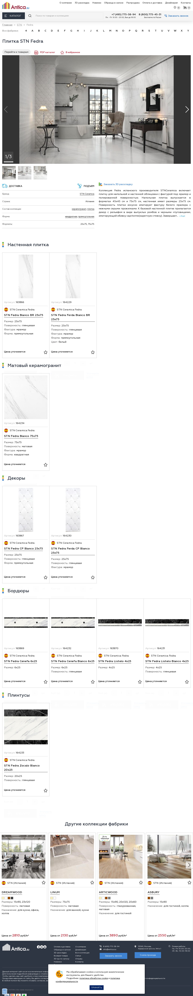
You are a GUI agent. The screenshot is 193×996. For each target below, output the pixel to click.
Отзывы (78, 959)
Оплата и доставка (152, 3)
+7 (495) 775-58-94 (124, 14)
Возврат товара (61, 956)
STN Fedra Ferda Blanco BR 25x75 (70, 317)
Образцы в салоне (113, 3)
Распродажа (132, 3)
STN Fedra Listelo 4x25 (114, 661)
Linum (55, 892)
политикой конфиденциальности (150, 978)
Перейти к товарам (16, 52)
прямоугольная (86, 216)
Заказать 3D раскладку (116, 184)
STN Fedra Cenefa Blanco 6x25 (72, 661)
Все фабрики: (10, 30)
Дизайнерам (171, 3)
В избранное (70, 52)
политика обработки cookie (93, 978)
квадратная (71, 216)
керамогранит (79, 209)
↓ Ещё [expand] (181, 216)
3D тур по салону (61, 959)
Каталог (13, 15)
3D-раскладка (82, 3)
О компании (66, 3)
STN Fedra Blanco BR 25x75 (23, 315)
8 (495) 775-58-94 (111, 946)
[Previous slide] (3, 865)
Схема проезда (148, 955)
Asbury (154, 892)
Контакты (186, 3)
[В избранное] (45, 353)
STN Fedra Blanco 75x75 (21, 436)
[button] (187, 109)
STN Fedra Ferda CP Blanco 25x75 (70, 551)
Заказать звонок (176, 15)
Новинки (96, 3)
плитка (90, 209)
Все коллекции (82, 953)
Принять (96, 987)
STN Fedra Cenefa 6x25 (20, 661)
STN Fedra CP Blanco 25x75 (23, 548)
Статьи (78, 956)
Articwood (108, 892)
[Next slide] (189, 865)
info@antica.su (109, 949)
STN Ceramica (87, 194)
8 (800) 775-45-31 (150, 14)
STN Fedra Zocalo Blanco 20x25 (22, 768)
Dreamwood (12, 892)
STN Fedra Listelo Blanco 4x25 (167, 661)
